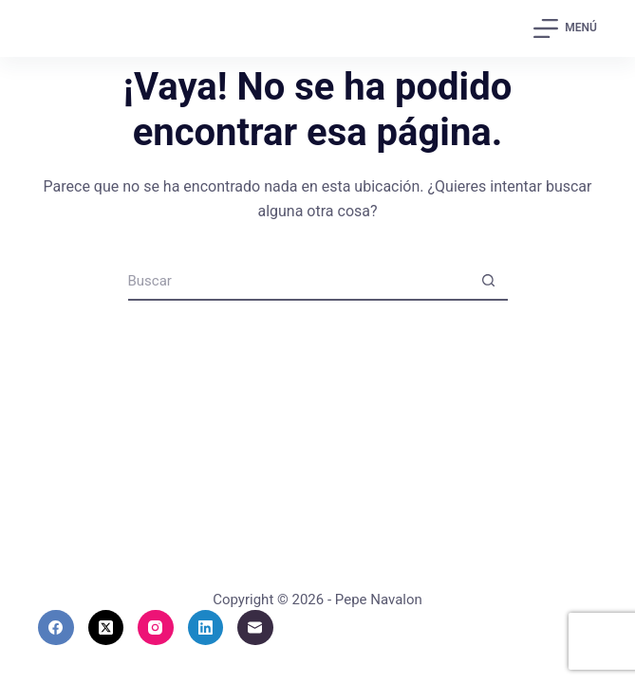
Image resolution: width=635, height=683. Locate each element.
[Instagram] (156, 628)
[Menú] (565, 28)
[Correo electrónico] (255, 628)
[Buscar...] (299, 282)
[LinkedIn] (206, 628)
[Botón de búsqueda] (489, 282)
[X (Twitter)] (106, 628)
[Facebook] (56, 628)
